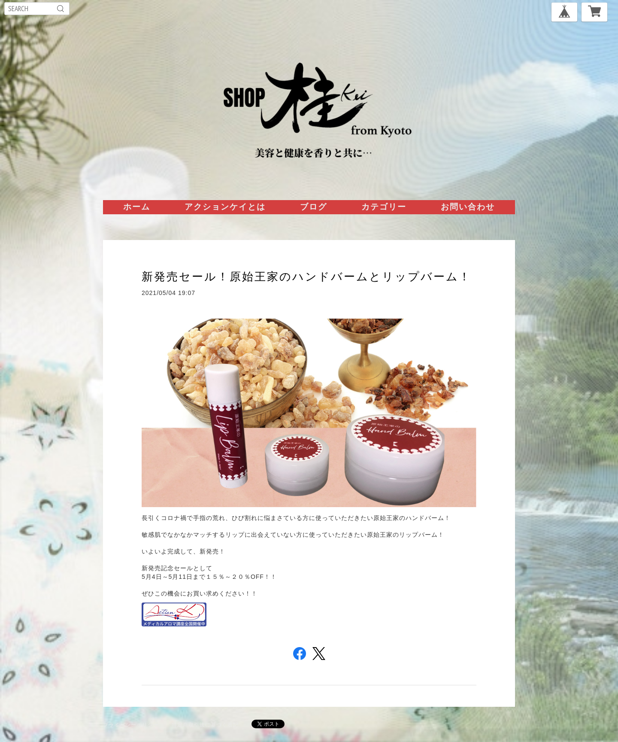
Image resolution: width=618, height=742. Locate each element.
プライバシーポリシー (131, 724)
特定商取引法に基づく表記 (205, 724)
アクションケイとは (225, 206)
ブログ (313, 206)
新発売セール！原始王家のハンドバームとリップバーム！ (306, 276)
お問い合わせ (468, 206)
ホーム (136, 206)
